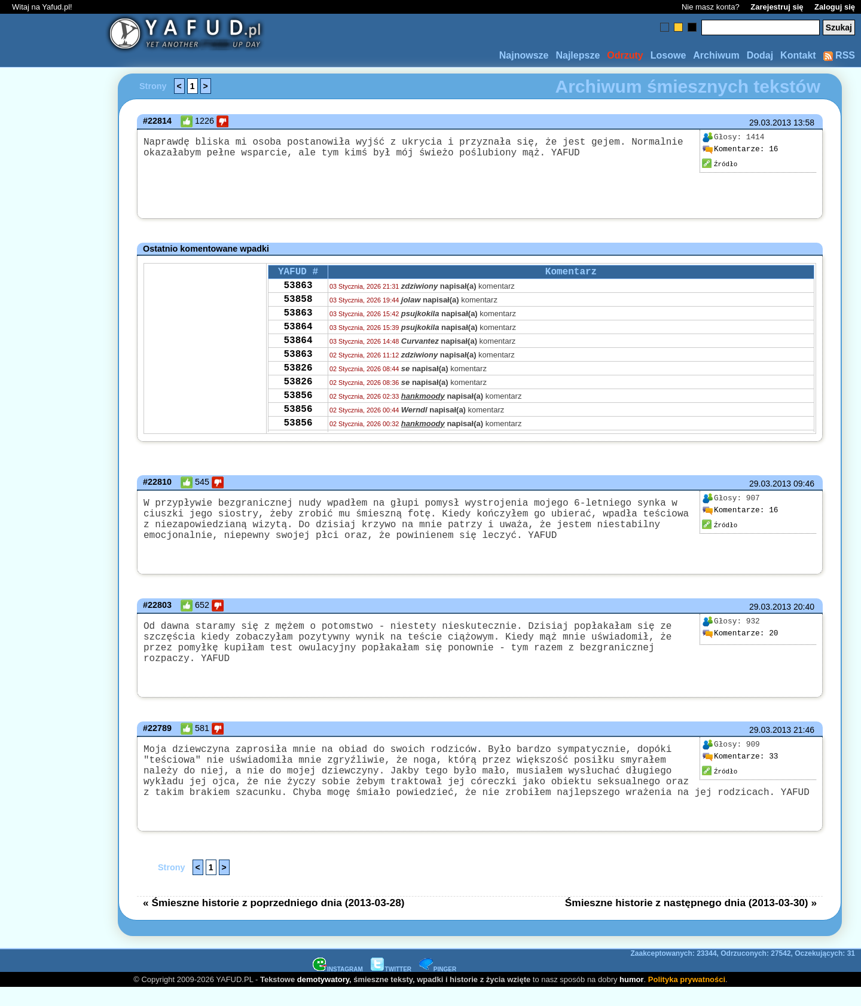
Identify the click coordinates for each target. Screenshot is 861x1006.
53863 (297, 289)
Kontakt (798, 55)
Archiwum (716, 55)
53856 (297, 418)
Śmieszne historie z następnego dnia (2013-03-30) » (691, 921)
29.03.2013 (770, 122)
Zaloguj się (834, 6)
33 (740, 762)
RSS (839, 55)
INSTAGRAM (338, 987)
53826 (297, 386)
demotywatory (323, 997)
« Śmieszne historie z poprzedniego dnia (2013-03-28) (274, 921)
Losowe (668, 55)
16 (740, 149)
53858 (297, 305)
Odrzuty (625, 55)
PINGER (437, 987)
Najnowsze (524, 55)
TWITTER (391, 987)
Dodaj (760, 55)
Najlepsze (577, 55)
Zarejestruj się (776, 6)
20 (740, 643)
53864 (297, 337)
